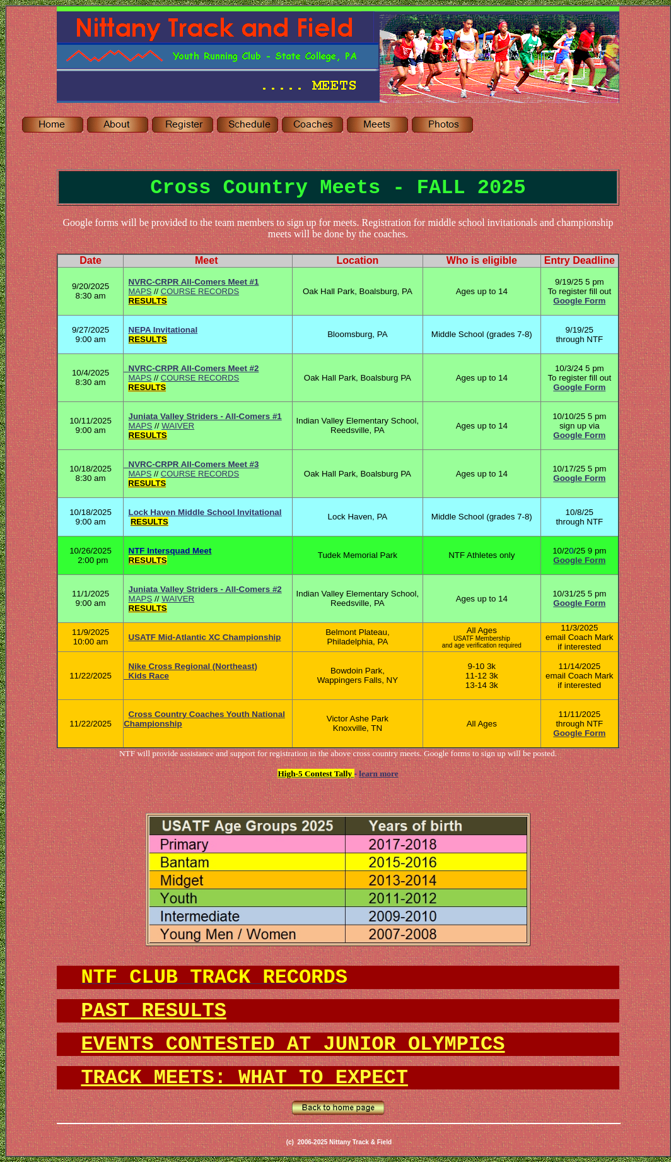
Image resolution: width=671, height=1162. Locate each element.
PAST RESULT (153, 1011)
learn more (378, 773)
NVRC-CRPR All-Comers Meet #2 (191, 368)
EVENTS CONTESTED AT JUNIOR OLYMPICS (293, 1044)
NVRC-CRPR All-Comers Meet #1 (194, 282)
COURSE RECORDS (200, 291)
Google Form (579, 387)
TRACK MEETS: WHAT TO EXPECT (244, 1077)
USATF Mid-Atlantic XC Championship (205, 637)
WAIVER (177, 425)
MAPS (140, 291)
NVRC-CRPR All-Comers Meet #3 (191, 464)
